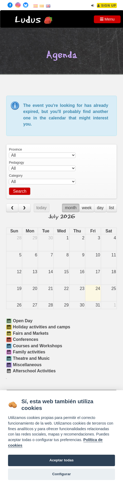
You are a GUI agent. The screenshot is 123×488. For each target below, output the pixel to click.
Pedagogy (16, 162)
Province (15, 149)
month (71, 207)
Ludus (28, 19)
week (87, 207)
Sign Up (106, 5)
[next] (24, 208)
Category (15, 176)
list (111, 207)
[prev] (12, 208)
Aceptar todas (61, 460)
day (100, 207)
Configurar (61, 474)
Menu (107, 19)
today (41, 207)
